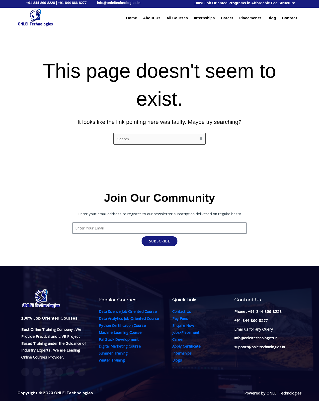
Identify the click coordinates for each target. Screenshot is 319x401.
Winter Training (112, 360)
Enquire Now (183, 325)
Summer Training (113, 353)
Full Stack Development (119, 339)
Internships (204, 17)
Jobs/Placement (185, 332)
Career (227, 17)
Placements (250, 17)
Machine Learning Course (120, 332)
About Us (151, 17)
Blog (271, 17)
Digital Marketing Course (120, 346)
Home (131, 17)
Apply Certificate (186, 346)
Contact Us (181, 311)
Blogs (177, 360)
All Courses (177, 17)
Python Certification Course (122, 325)
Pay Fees (180, 318)
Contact (289, 17)
